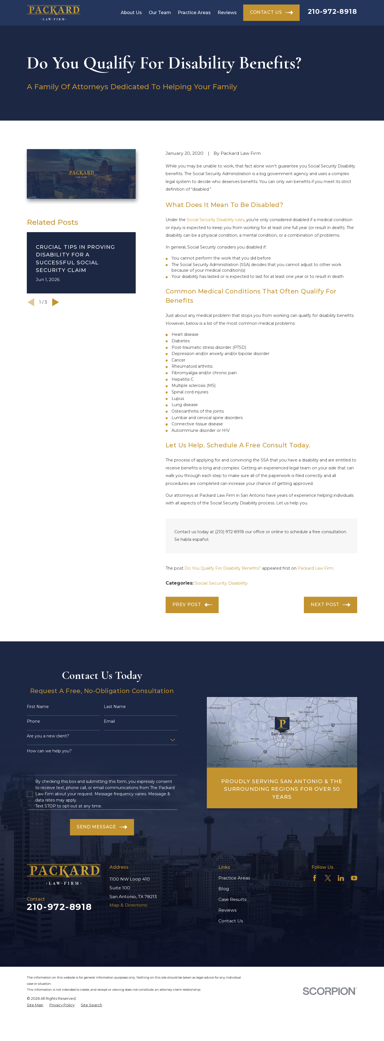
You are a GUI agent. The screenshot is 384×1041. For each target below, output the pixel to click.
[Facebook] (314, 878)
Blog (223, 888)
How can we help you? (49, 751)
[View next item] (56, 302)
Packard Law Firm (315, 568)
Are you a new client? (48, 736)
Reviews (227, 910)
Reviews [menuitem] (227, 12)
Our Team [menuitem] (160, 12)
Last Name (115, 706)
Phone (33, 721)
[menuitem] (35, 1004)
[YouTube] (354, 878)
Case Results (232, 899)
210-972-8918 (332, 11)
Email (109, 721)
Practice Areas (234, 878)
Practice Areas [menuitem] (194, 12)
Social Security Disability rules (215, 219)
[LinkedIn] (341, 878)
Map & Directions (128, 905)
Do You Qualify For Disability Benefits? (223, 568)
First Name (38, 706)
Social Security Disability (221, 583)
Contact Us (230, 921)
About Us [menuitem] (131, 12)
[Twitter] (328, 878)
